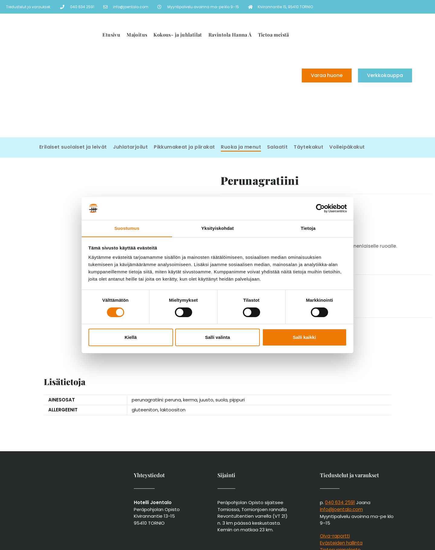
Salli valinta (217, 337)
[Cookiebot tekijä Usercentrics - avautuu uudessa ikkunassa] (320, 208)
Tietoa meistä (273, 34)
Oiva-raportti (335, 499)
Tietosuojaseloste (340, 513)
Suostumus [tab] (127, 228)
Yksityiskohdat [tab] (217, 228)
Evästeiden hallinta (341, 506)
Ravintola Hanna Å (230, 34)
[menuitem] (243, 96)
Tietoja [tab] (308, 228)
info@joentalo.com (341, 473)
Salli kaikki (304, 337)
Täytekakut (308, 146)
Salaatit (277, 146)
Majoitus (137, 34)
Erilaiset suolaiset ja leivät (73, 146)
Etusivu (111, 34)
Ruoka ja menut (241, 146)
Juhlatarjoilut (130, 146)
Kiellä (130, 337)
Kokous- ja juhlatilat (177, 34)
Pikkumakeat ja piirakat (184, 146)
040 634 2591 (339, 466)
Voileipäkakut (347, 146)
